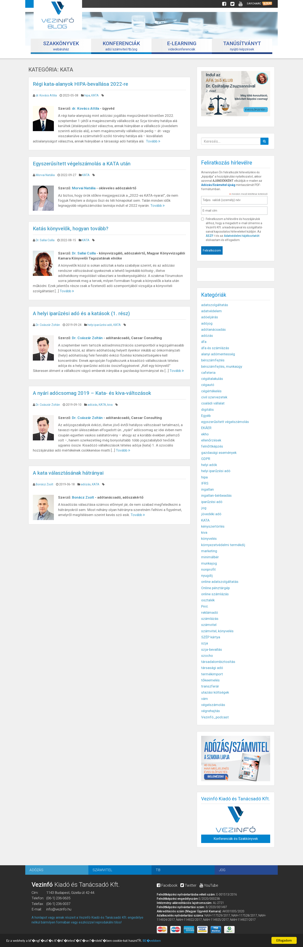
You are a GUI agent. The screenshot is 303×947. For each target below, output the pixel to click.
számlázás (209, 618)
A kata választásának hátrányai (68, 473)
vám (204, 699)
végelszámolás (213, 705)
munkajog (209, 563)
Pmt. (205, 606)
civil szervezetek (214, 397)
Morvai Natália (45, 175)
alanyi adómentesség (218, 354)
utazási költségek (215, 692)
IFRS (204, 483)
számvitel (209, 625)
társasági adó (212, 668)
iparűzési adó (211, 502)
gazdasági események (219, 452)
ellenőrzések (211, 440)
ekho (205, 434)
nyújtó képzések (242, 46)
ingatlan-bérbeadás (216, 495)
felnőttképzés (212, 446)
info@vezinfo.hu (58, 909)
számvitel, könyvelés (217, 631)
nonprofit (208, 569)
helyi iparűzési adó (100, 325)
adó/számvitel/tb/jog (121, 46)
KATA (95, 95)
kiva (110, 404)
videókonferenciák (181, 46)
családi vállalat (213, 403)
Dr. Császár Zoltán (48, 325)
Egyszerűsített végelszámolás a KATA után (81, 164)
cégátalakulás (212, 379)
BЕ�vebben (152, 941)
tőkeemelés (210, 680)
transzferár (210, 686)
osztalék (208, 600)
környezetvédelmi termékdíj (223, 545)
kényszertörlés (213, 526)
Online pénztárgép (215, 588)
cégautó (207, 385)
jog (203, 508)
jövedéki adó (211, 514)
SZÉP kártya (210, 637)
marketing (209, 551)
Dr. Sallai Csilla (45, 240)
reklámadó (209, 612)
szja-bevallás (211, 649)
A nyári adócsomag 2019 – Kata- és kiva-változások (92, 393)
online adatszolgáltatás (219, 582)
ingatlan (207, 489)
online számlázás (215, 594)
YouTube (208, 885)
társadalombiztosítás (218, 662)
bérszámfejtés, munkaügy (221, 366)
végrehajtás (210, 711)
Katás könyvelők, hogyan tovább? (70, 229)
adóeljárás (209, 317)
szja (204, 643)
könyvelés (209, 538)
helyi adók (209, 465)
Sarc (259, 4)
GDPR (205, 459)
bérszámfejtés (213, 360)
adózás (92, 404)
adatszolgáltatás (214, 305)
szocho (207, 655)
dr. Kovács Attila (46, 95)
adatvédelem (211, 311)
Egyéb (206, 416)
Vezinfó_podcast (215, 717)
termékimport (212, 674)
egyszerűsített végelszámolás (225, 422)
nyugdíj (207, 575)
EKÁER (206, 428)
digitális (207, 409)
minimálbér (210, 557)
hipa (87, 95)
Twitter (188, 885)
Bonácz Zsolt (44, 484)
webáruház (61, 46)
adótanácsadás (213, 329)
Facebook (167, 885)
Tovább (153, 141)
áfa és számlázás (215, 348)
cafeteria (208, 372)
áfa (203, 342)
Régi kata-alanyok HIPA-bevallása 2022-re (80, 84)
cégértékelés (211, 391)
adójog (207, 323)
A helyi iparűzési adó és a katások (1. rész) (81, 313)
